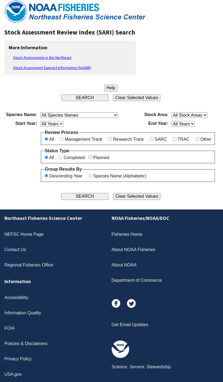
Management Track (83, 139)
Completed (74, 157)
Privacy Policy (18, 359)
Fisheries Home (127, 234)
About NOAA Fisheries (133, 249)
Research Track (128, 139)
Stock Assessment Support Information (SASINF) (52, 67)
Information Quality (22, 313)
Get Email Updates (130, 324)
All (51, 139)
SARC (161, 139)
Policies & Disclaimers (25, 343)
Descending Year (65, 176)
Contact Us (15, 249)
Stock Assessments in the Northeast (42, 57)
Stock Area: (156, 114)
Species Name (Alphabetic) (119, 176)
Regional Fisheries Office (28, 265)
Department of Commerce (137, 280)
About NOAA (124, 265)
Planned (101, 157)
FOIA (9, 328)
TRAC (184, 139)
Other (205, 139)
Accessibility (16, 297)
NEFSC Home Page (24, 234)
